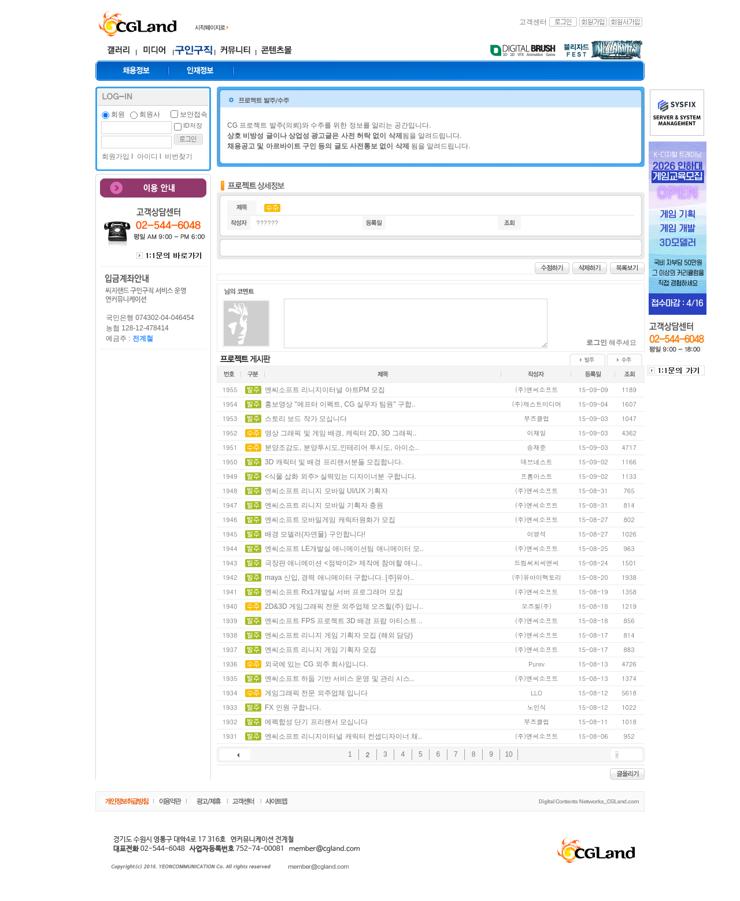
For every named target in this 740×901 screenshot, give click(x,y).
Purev (536, 664)
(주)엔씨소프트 (536, 389)
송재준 (536, 447)
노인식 (536, 707)
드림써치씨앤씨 (537, 563)
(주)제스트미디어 (536, 404)
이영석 (536, 534)
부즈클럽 (536, 418)
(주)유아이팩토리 (536, 577)
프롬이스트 (537, 476)
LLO (536, 692)
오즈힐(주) (536, 606)
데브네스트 (537, 461)
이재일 (536, 433)
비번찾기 (178, 156)
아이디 (146, 156)
